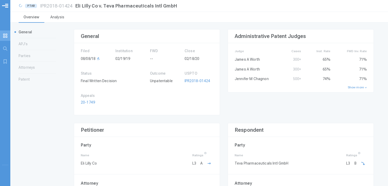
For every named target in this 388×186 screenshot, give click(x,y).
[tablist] (199, 17)
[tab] (31, 17)
